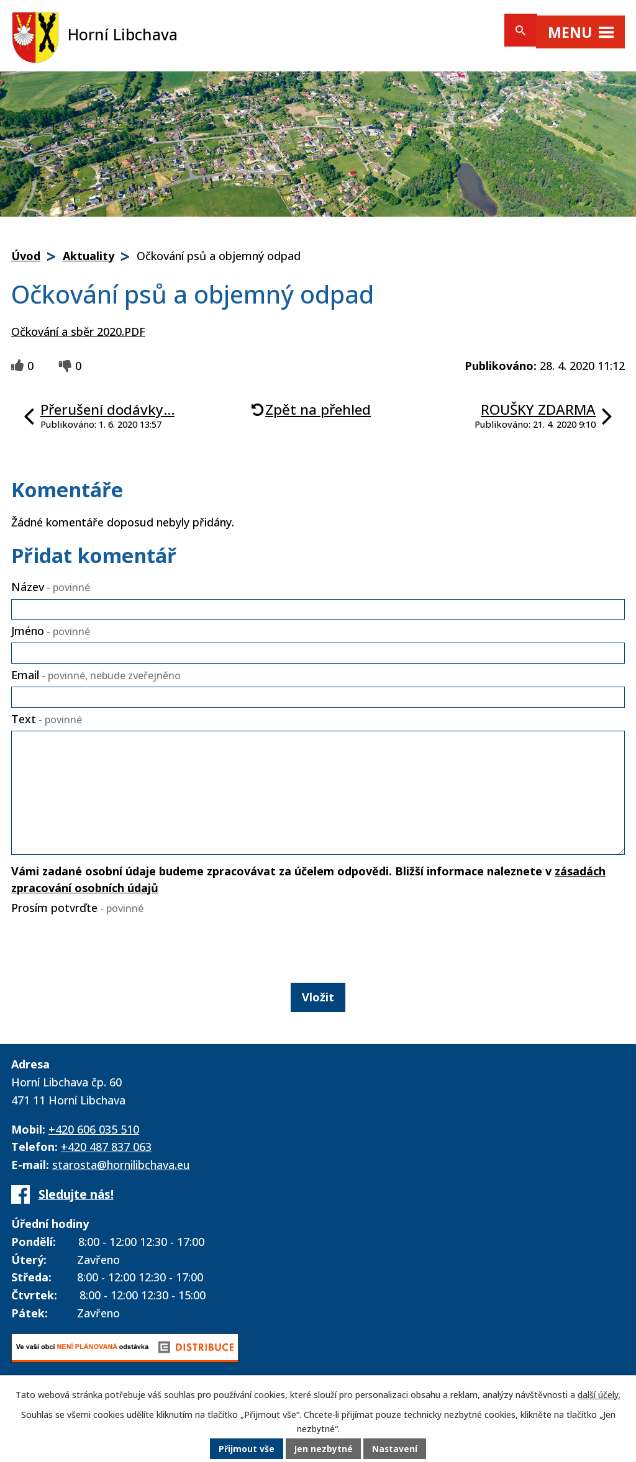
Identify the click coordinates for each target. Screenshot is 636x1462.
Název (50, 586)
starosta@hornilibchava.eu (121, 1164)
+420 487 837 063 (106, 1146)
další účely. (599, 1395)
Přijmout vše (246, 1449)
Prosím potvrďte (77, 907)
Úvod (25, 255)
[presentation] (101, 946)
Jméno (50, 630)
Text (46, 718)
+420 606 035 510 (93, 1129)
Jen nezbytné (323, 1449)
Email (96, 674)
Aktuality (88, 255)
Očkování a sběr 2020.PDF (78, 331)
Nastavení (396, 1449)
